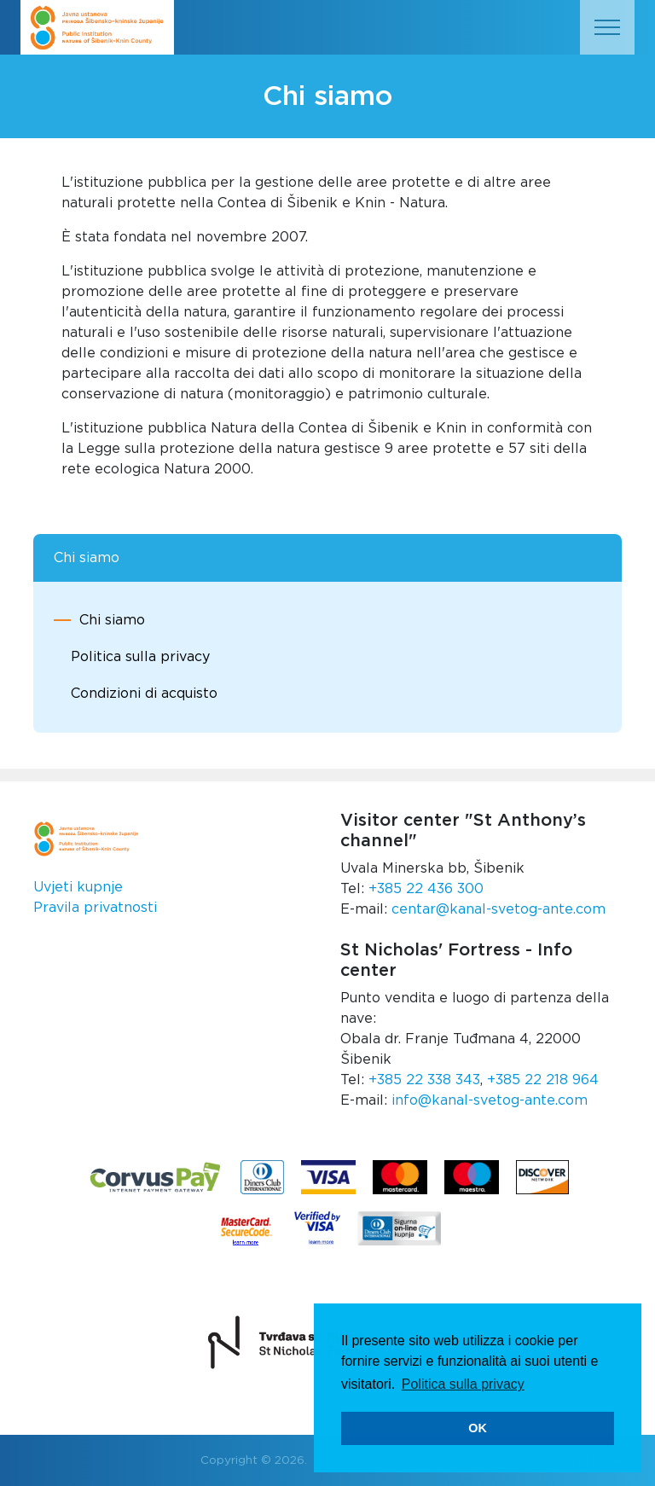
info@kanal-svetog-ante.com (489, 1100)
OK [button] (477, 1428)
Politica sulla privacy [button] (463, 1384)
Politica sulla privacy (140, 657)
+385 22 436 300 (426, 889)
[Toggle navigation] (607, 27)
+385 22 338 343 (424, 1080)
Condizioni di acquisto (144, 693)
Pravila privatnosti (95, 907)
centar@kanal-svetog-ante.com (498, 909)
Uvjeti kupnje (78, 887)
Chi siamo (112, 620)
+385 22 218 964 (543, 1080)
